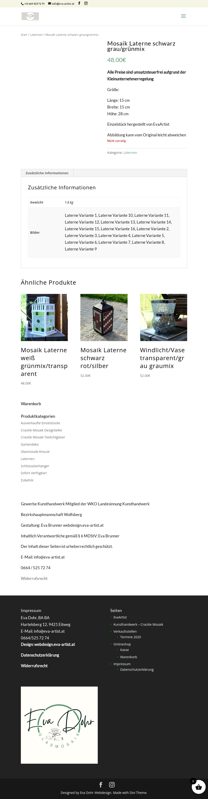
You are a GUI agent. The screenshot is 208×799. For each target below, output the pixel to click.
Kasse (124, 650)
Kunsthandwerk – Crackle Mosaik (138, 624)
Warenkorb (128, 657)
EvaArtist (120, 617)
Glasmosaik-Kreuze (35, 451)
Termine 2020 (130, 637)
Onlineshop (122, 644)
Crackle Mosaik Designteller (41, 430)
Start (24, 35)
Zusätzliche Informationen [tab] (47, 173)
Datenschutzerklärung (137, 669)
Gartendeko (30, 444)
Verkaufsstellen (125, 631)
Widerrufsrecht (34, 578)
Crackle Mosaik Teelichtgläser (43, 437)
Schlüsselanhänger (35, 466)
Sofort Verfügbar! (34, 473)
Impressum (122, 664)
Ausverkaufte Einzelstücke (40, 423)
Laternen (36, 35)
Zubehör (27, 480)
